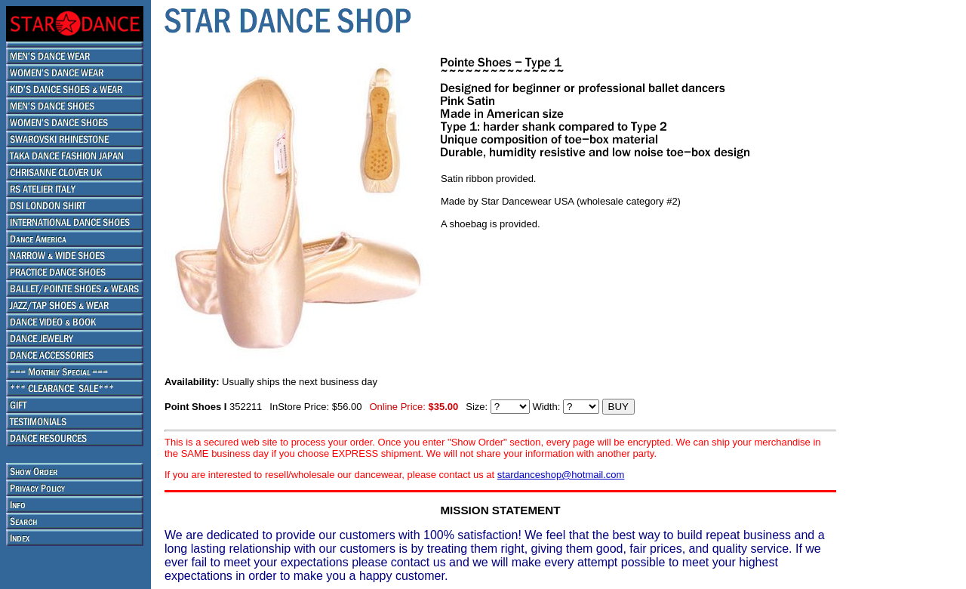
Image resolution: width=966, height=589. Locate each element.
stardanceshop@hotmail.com (561, 474)
